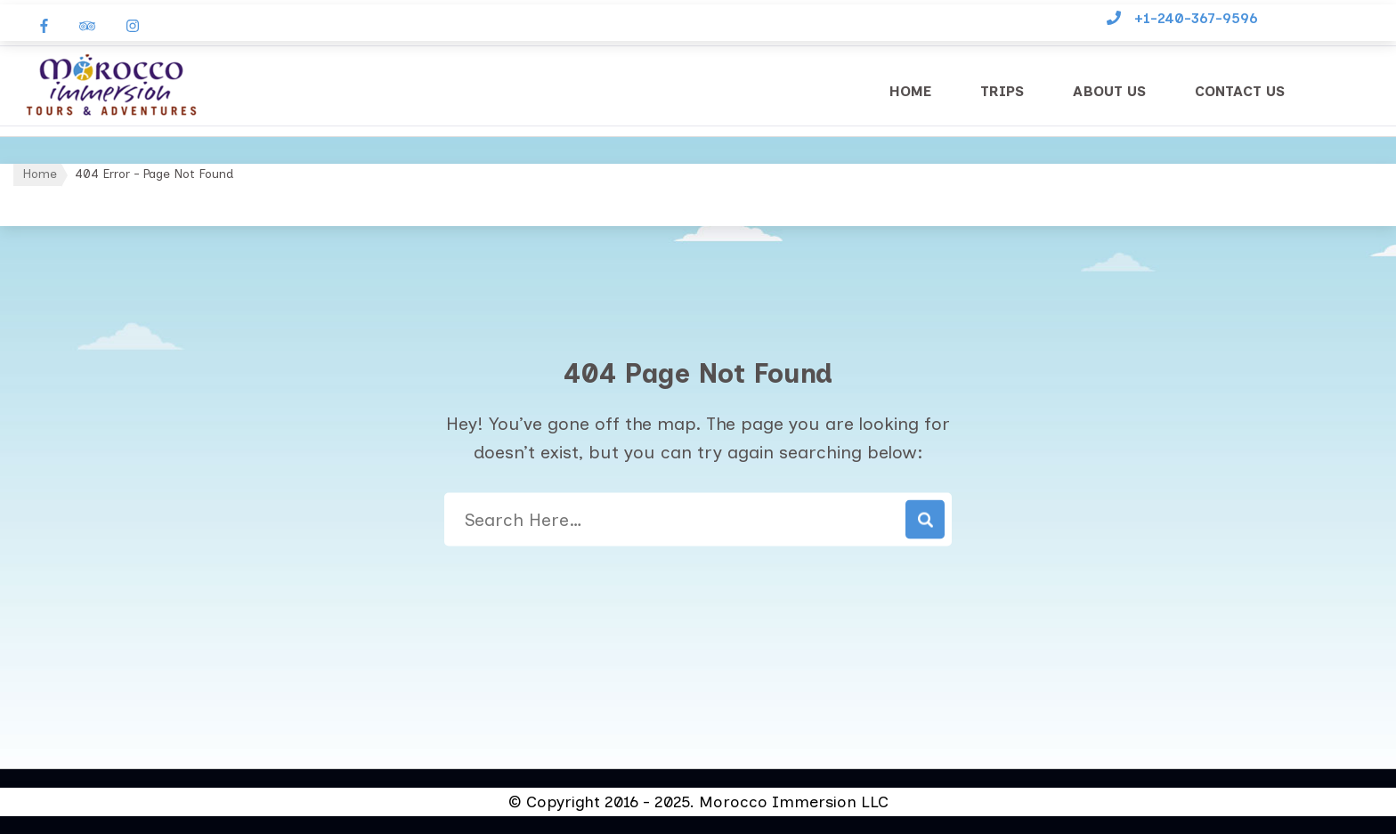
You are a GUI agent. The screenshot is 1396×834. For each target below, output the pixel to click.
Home (910, 91)
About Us (1109, 91)
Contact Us (1240, 91)
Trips (1002, 91)
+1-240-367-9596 (1196, 18)
